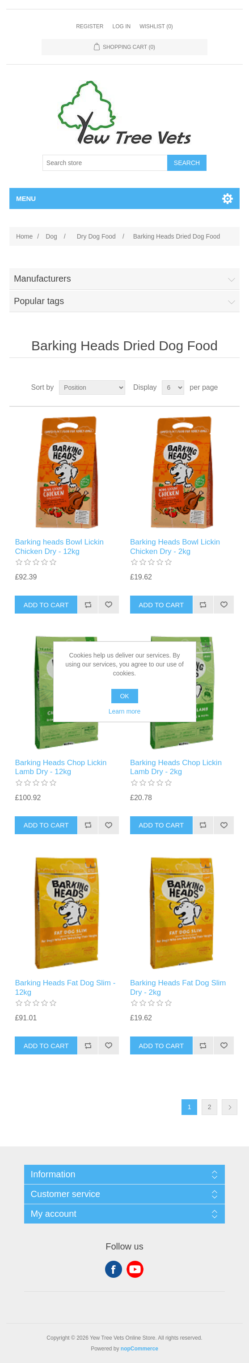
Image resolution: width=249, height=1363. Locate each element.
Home (24, 236)
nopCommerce (139, 1349)
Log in (121, 26)
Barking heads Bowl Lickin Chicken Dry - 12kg (59, 546)
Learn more (125, 711)
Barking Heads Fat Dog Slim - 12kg (65, 987)
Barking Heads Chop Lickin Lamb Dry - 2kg (176, 767)
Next (229, 1107)
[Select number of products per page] (173, 387)
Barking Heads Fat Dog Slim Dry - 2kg (178, 987)
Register (89, 26)
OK (124, 696)
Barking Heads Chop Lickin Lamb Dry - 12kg (60, 767)
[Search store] (105, 163)
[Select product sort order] (92, 387)
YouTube (135, 1269)
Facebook (113, 1269)
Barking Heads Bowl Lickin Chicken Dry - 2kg (175, 546)
